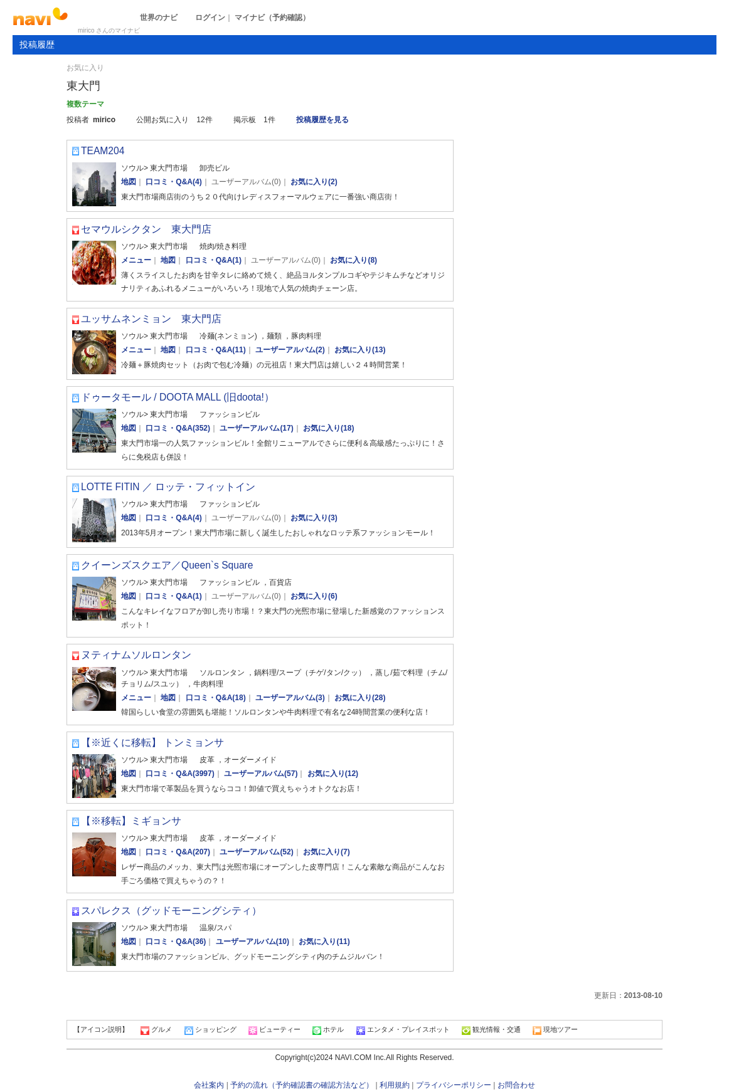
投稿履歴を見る (322, 119)
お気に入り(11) (324, 941)
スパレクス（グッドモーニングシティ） (171, 910)
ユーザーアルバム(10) (252, 941)
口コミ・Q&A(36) (176, 941)
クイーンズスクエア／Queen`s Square (167, 565)
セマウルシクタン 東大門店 (146, 229)
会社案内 (209, 1085)
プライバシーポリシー (453, 1085)
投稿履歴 (37, 44)
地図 (128, 181)
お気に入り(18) (328, 428)
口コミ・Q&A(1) (214, 260)
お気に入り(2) (314, 181)
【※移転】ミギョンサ (131, 821)
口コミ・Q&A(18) (216, 697)
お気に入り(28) (359, 697)
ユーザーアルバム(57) (260, 773)
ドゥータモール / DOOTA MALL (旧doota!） (177, 397)
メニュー (136, 260)
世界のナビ (159, 17)
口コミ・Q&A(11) (216, 349)
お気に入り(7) (326, 852)
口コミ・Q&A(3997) (180, 773)
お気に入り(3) (314, 517)
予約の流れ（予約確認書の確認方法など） (301, 1085)
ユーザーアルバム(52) (256, 852)
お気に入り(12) (332, 773)
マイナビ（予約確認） (272, 17)
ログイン (210, 17)
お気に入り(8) (353, 260)
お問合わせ (516, 1085)
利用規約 (395, 1085)
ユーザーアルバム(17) (256, 428)
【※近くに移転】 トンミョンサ (152, 742)
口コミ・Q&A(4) (173, 181)
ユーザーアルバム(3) (290, 697)
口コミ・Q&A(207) (178, 852)
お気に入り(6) (314, 596)
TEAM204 (102, 150)
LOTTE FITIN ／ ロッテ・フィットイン (168, 486)
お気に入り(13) (359, 349)
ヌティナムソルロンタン (136, 654)
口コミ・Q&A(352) (178, 428)
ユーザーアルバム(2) (290, 349)
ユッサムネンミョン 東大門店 (151, 318)
